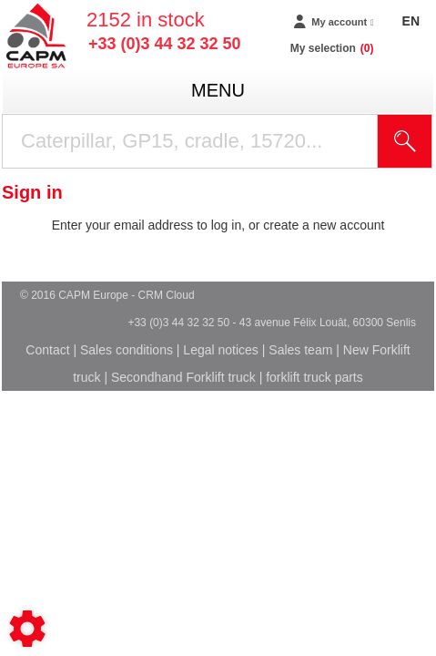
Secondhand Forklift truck (183, 377)
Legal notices (221, 350)
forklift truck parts (314, 377)
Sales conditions (126, 350)
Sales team (300, 350)
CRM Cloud (166, 295)
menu (218, 90)
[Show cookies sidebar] (27, 628)
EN (411, 21)
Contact (47, 350)
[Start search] (405, 141)
